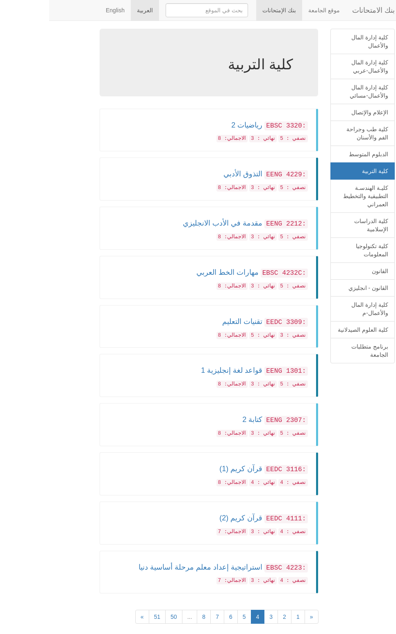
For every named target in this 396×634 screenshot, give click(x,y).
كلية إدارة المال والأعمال (320, 41)
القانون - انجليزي (319, 288)
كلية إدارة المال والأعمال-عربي (320, 66)
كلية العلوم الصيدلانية (314, 329)
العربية (96, 10)
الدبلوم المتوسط (319, 154)
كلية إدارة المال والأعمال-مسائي (319, 91)
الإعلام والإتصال (320, 112)
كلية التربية (326, 171)
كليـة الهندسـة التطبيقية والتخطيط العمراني (316, 196)
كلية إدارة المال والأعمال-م (320, 308)
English (66, 10)
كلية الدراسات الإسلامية (322, 225)
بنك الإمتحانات (230, 10)
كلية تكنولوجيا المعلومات (323, 250)
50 (124, 616)
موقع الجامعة (275, 10)
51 (108, 616)
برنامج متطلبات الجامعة (320, 350)
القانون (331, 271)
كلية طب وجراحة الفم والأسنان (318, 133)
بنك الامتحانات (324, 10)
